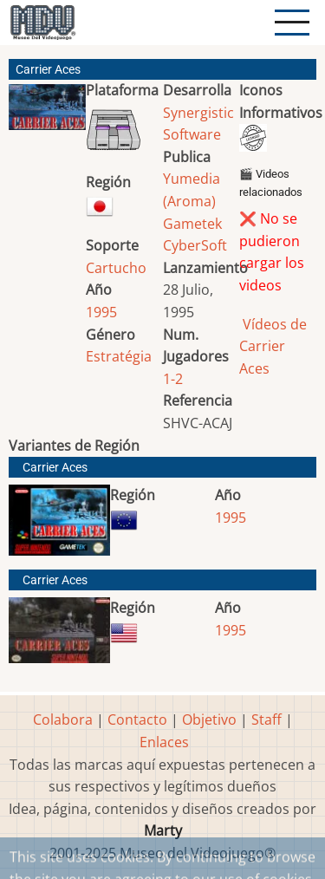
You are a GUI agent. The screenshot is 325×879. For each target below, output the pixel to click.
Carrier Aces (55, 467)
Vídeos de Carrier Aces (273, 346)
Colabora (63, 719)
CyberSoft (195, 245)
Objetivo (209, 719)
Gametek (192, 223)
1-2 (173, 378)
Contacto (137, 719)
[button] (47, 114)
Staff (266, 719)
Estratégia (119, 356)
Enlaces (164, 742)
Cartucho (116, 267)
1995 (101, 312)
